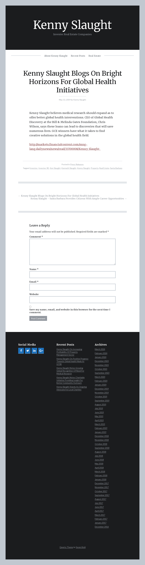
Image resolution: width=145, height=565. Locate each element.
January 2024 (100, 357)
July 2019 (99, 408)
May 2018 (99, 463)
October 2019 (101, 396)
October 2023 (101, 369)
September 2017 (102, 495)
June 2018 (99, 459)
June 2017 (99, 507)
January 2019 (100, 432)
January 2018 (100, 479)
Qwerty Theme (66, 547)
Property (94, 168)
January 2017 (100, 522)
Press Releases (77, 164)
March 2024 (100, 349)
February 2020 (101, 381)
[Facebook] (21, 351)
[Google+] (41, 351)
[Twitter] (27, 351)
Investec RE (43, 168)
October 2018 (101, 444)
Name (34, 269)
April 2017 (99, 511)
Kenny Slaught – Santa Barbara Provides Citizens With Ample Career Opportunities (79, 198)
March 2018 (100, 471)
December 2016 (102, 526)
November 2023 (102, 365)
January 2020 (100, 384)
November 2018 (102, 440)
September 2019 (102, 400)
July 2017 (99, 503)
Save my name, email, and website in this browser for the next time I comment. (69, 311)
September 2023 (102, 373)
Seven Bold (81, 547)
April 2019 (99, 420)
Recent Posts (78, 55)
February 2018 (101, 475)
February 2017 (101, 519)
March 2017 (100, 515)
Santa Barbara (116, 168)
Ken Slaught (55, 168)
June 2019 (99, 412)
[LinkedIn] (34, 351)
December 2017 (102, 483)
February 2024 (101, 353)
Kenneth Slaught (68, 168)
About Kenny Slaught (55, 55)
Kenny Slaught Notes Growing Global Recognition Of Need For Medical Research (70, 371)
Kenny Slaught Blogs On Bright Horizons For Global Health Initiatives (58, 195)
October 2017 (101, 491)
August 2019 (100, 404)
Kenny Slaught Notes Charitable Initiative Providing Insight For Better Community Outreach (70, 380)
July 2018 (99, 456)
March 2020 (100, 377)
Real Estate (95, 55)
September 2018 (102, 448)
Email (34, 281)
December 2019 (102, 388)
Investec (34, 168)
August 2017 (100, 499)
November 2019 (102, 392)
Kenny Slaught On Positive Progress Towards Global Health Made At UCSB (72, 361)
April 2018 (99, 467)
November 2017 (102, 487)
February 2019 (101, 428)
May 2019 (99, 416)
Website (34, 294)
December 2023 (102, 361)
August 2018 (100, 451)
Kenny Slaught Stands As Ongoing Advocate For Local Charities (71, 388)
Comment (36, 236)
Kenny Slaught (72, 25)
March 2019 (100, 424)
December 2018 (102, 436)
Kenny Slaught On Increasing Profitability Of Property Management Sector (69, 352)
